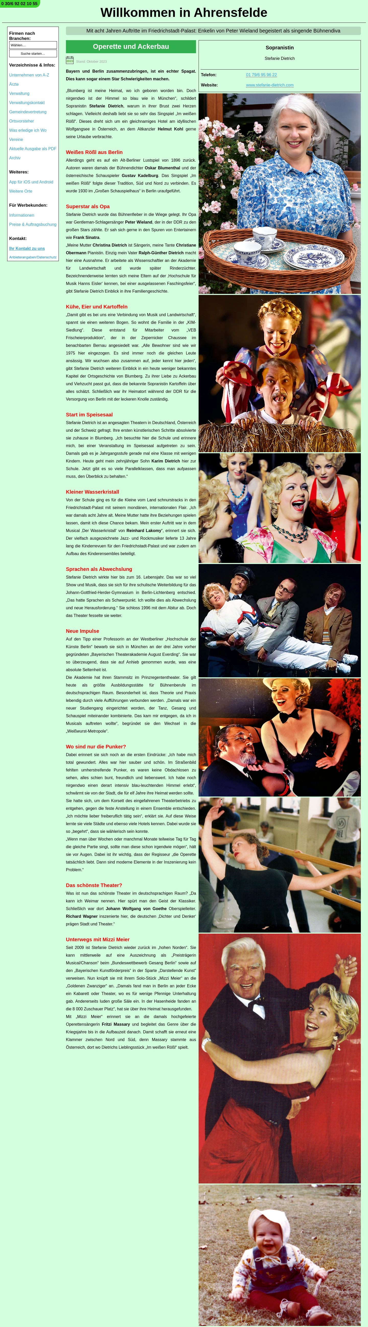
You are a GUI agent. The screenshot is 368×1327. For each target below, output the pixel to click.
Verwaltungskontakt (27, 103)
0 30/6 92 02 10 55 (19, 3)
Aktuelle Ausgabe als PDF (32, 149)
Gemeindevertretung (28, 112)
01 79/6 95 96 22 (261, 75)
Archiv (14, 158)
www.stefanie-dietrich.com (270, 85)
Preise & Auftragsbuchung (32, 224)
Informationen (21, 215)
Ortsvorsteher (21, 121)
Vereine (16, 139)
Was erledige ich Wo (28, 130)
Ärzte (14, 84)
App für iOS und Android (31, 182)
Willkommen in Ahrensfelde (183, 12)
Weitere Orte (20, 191)
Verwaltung (19, 93)
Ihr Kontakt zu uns (27, 248)
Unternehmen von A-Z (29, 75)
